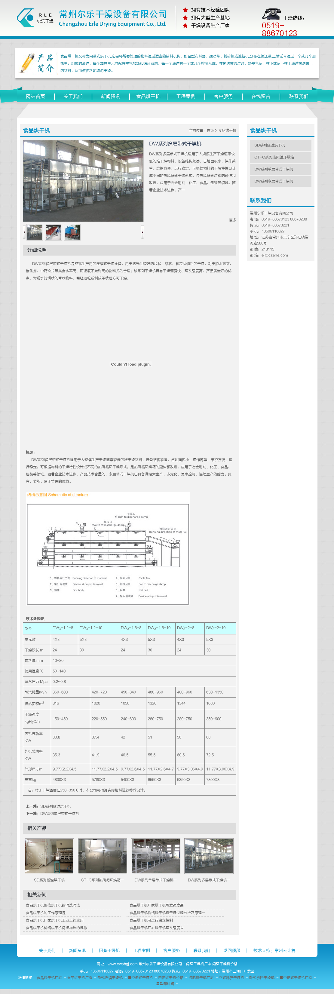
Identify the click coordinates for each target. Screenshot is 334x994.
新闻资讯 (110, 96)
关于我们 (73, 96)
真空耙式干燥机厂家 (296, 978)
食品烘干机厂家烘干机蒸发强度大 (157, 928)
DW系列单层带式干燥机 (59, 813)
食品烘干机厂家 (49, 978)
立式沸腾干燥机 (231, 978)
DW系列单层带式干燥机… (156, 880)
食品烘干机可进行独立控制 (151, 920)
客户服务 (223, 96)
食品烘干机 (148, 96)
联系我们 (298, 96)
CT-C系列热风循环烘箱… (102, 880)
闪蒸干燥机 (109, 950)
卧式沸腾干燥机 (261, 978)
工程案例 (185, 96)
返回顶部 (231, 950)
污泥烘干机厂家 (201, 978)
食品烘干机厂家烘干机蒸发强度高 (157, 905)
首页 (210, 130)
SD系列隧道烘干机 (55, 806)
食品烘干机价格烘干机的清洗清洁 (53, 905)
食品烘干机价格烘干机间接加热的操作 (56, 928)
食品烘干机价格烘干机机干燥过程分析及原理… (167, 913)
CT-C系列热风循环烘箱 (274, 157)
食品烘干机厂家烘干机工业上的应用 (55, 920)
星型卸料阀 (165, 984)
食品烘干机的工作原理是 (46, 913)
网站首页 (35, 96)
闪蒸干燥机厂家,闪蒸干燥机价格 (211, 964)
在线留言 (261, 96)
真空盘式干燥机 (140, 978)
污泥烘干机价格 (170, 978)
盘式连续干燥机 (110, 978)
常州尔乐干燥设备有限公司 (160, 964)
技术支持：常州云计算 (274, 950)
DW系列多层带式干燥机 (273, 181)
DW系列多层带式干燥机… (209, 880)
